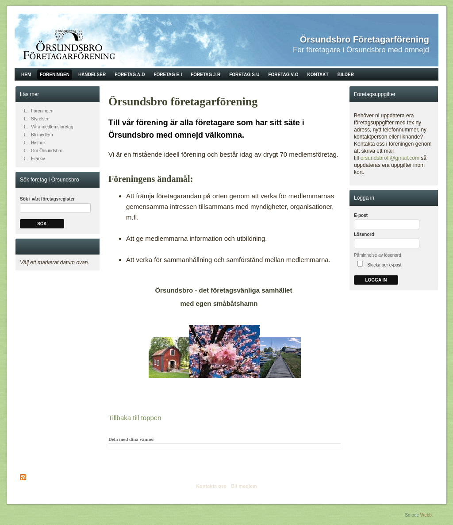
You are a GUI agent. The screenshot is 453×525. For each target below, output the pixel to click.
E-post (361, 215)
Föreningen (54, 74)
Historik (38, 142)
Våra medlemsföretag (52, 126)
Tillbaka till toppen (134, 417)
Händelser (92, 74)
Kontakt (318, 74)
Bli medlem (42, 134)
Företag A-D (130, 74)
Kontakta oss (211, 486)
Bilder (346, 74)
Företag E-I (168, 74)
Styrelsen (40, 118)
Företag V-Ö (283, 74)
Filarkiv (38, 158)
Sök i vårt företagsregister (47, 199)
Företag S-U (244, 74)
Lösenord (364, 234)
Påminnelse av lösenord (377, 255)
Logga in (376, 280)
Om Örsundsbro (46, 150)
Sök (42, 223)
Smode (412, 515)
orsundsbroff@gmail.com (390, 158)
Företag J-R (205, 74)
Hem (26, 74)
